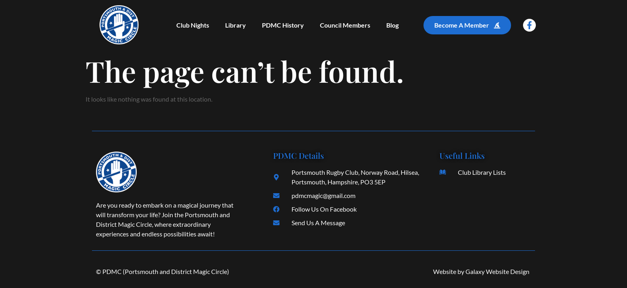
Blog (392, 25)
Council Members (345, 25)
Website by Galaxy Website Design (481, 271)
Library (235, 25)
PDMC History (283, 25)
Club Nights (192, 25)
